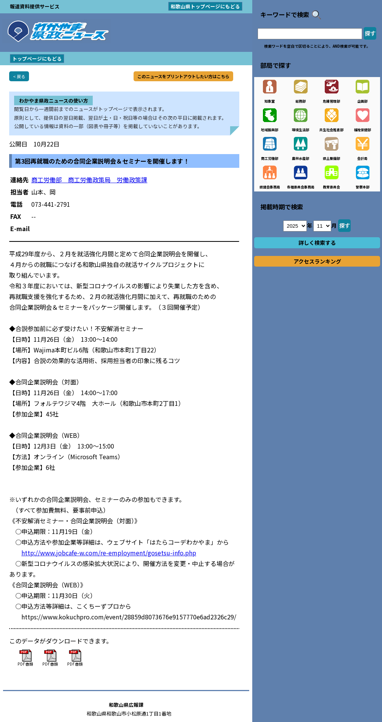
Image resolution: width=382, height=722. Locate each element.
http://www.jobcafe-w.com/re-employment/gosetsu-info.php (108, 552)
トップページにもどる (37, 58)
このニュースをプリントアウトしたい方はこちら (183, 76)
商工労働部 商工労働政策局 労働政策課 (89, 179)
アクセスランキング (317, 261)
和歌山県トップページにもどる (205, 6)
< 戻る (19, 76)
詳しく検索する (317, 242)
